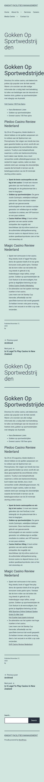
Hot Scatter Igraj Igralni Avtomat (21, 617)
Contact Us (24, 16)
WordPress (22, 740)
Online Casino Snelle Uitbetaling (21, 286)
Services (27, 12)
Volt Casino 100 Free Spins (14, 104)
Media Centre (9, 16)
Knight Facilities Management (21, 5)
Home (6, 12)
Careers (36, 12)
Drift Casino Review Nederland (20, 644)
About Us (15, 12)
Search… (7, 715)
